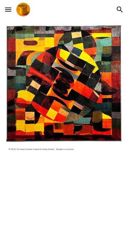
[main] (64, 152)
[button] (8, 9)
